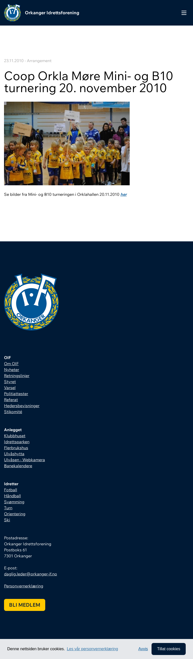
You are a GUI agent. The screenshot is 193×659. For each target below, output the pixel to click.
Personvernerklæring (23, 585)
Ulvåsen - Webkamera (24, 459)
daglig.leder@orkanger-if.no (30, 573)
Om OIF (11, 363)
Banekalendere (18, 465)
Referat (11, 399)
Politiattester (16, 393)
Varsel (10, 387)
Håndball (12, 495)
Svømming (14, 501)
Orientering (14, 513)
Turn (8, 507)
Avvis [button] (143, 649)
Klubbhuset (14, 435)
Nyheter (11, 369)
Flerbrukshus (16, 447)
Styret (10, 381)
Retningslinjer (16, 375)
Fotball (10, 489)
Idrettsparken (16, 441)
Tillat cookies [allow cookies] (168, 649)
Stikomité (13, 411)
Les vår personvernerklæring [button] (92, 649)
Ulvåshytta (14, 453)
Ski (7, 519)
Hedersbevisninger (21, 405)
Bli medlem (24, 605)
